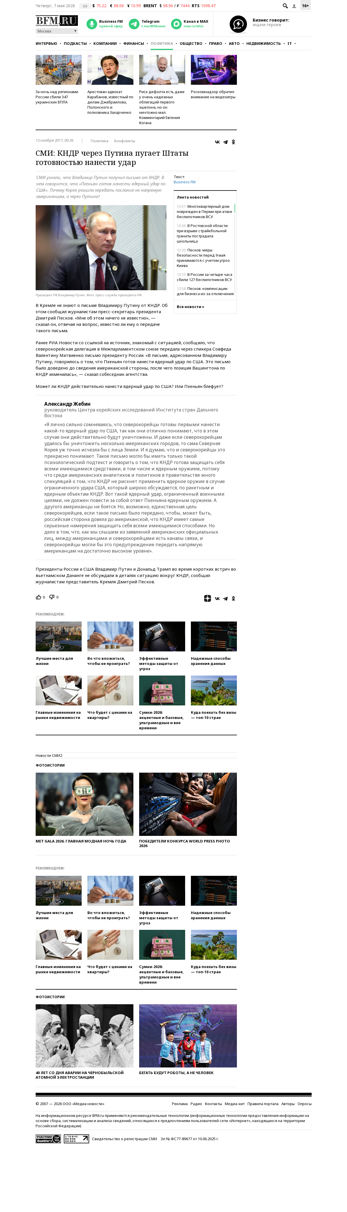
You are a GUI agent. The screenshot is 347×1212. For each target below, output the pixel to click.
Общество (191, 43)
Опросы (305, 1103)
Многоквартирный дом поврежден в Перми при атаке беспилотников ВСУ (204, 211)
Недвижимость (263, 43)
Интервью (46, 43)
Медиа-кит (235, 1103)
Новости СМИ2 (49, 755)
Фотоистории (50, 765)
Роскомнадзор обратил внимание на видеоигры (213, 94)
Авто (234, 43)
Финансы (133, 43)
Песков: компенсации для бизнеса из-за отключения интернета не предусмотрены (205, 293)
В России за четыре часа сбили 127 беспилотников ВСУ (204, 277)
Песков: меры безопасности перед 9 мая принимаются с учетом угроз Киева (203, 257)
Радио (196, 1103)
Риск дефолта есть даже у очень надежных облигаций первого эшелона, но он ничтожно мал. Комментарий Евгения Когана (162, 107)
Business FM (184, 181)
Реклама (180, 1103)
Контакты (213, 1103)
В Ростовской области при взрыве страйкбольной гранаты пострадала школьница (202, 233)
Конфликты (124, 140)
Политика (162, 43)
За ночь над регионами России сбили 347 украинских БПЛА (57, 97)
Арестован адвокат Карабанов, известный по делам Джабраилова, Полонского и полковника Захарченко (110, 102)
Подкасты (75, 43)
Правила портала (263, 1103)
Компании (105, 43)
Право (215, 43)
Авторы (288, 1103)
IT (289, 43)
